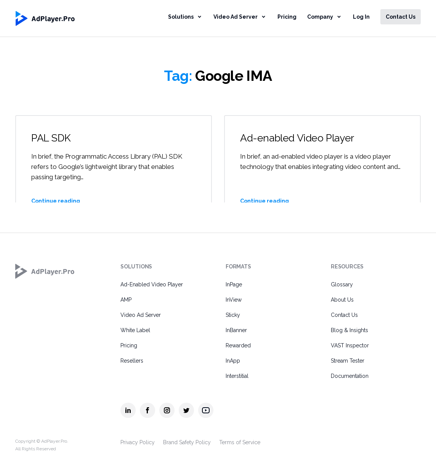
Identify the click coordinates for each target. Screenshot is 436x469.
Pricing (287, 17)
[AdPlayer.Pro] (45, 271)
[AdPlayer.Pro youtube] (205, 410)
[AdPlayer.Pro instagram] (167, 410)
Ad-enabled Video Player (299, 138)
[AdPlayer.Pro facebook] (147, 410)
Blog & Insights (349, 330)
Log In (361, 17)
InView (234, 300)
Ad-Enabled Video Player (151, 284)
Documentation (350, 376)
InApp (233, 361)
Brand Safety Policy (187, 442)
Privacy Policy (137, 442)
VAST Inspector (350, 345)
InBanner (236, 330)
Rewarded (238, 345)
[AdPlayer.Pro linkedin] (128, 410)
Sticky (233, 315)
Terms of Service (239, 442)
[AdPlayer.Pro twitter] (186, 410)
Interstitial (237, 376)
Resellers (131, 361)
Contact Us (400, 17)
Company (320, 17)
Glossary (342, 284)
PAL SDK (51, 138)
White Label (135, 330)
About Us (342, 300)
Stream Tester (347, 361)
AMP (125, 300)
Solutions (181, 17)
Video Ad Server (235, 17)
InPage (234, 284)
